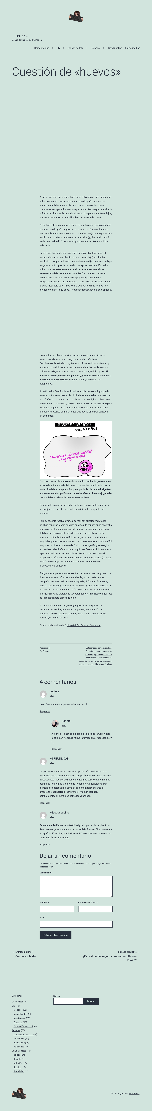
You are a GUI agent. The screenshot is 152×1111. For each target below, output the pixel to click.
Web (42, 918)
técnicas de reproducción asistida (70, 213)
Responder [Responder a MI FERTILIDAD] (45, 803)
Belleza (17, 1055)
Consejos (18, 1022)
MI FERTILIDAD (59, 758)
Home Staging (41, 48)
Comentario (46, 872)
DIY (58, 48)
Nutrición (18, 1063)
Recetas (17, 1067)
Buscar (56, 996)
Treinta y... (20, 36)
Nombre (44, 902)
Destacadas (17, 1001)
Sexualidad (107, 648)
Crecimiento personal (24, 1034)
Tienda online (115, 48)
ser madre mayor (95, 661)
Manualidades (20, 1014)
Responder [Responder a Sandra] (57, 749)
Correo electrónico (88, 902)
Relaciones (19, 1046)
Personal (95, 48)
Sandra (46, 651)
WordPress (134, 1093)
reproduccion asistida (103, 654)
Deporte (17, 1059)
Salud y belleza (75, 48)
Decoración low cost (23, 1026)
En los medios (132, 48)
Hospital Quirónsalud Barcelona (83, 625)
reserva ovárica (92, 658)
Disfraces (18, 1010)
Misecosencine (59, 812)
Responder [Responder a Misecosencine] (45, 844)
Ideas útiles (19, 1038)
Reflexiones (19, 1042)
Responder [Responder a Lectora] (45, 711)
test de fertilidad (105, 664)
